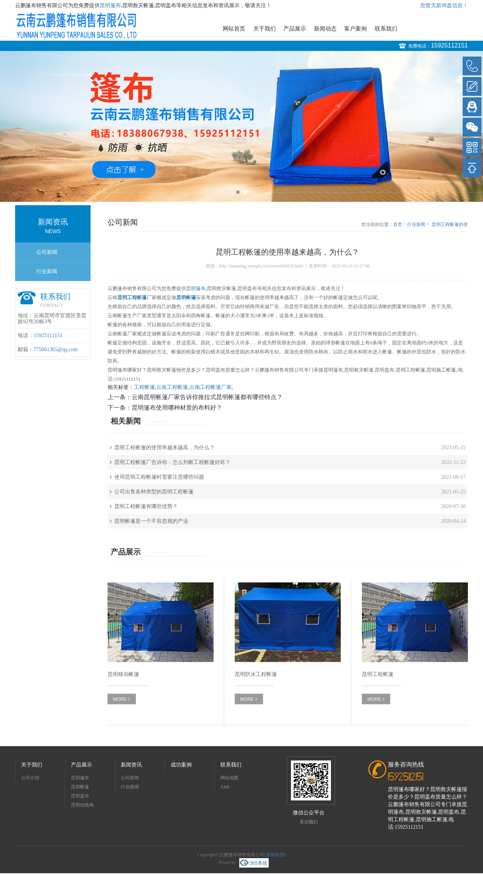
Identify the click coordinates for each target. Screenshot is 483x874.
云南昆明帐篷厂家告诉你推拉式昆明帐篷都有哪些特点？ (207, 397)
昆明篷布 (110, 5)
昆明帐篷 (80, 787)
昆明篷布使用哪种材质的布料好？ (177, 407)
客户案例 (355, 29)
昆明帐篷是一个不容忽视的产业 (151, 521)
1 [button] (238, 192)
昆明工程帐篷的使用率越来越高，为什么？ (450, 225)
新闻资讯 (131, 765)
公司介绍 (30, 777)
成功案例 (181, 765)
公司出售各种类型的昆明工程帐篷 (154, 492)
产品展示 (294, 29)
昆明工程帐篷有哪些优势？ (146, 506)
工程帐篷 (144, 387)
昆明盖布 (80, 796)
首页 (397, 224)
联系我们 (386, 29)
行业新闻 (46, 271)
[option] (241, 126)
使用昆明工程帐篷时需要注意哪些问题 (159, 477)
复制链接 (275, 854)
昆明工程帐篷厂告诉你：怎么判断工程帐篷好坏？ (172, 462)
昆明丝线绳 (82, 805)
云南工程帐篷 (172, 387)
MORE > (121, 699)
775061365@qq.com (56, 349)
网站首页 (234, 29)
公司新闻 (46, 252)
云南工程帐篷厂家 (210, 387)
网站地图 (229, 777)
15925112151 (449, 45)
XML (225, 787)
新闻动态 (325, 29)
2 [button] (245, 192)
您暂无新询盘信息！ (444, 5)
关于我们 (264, 29)
